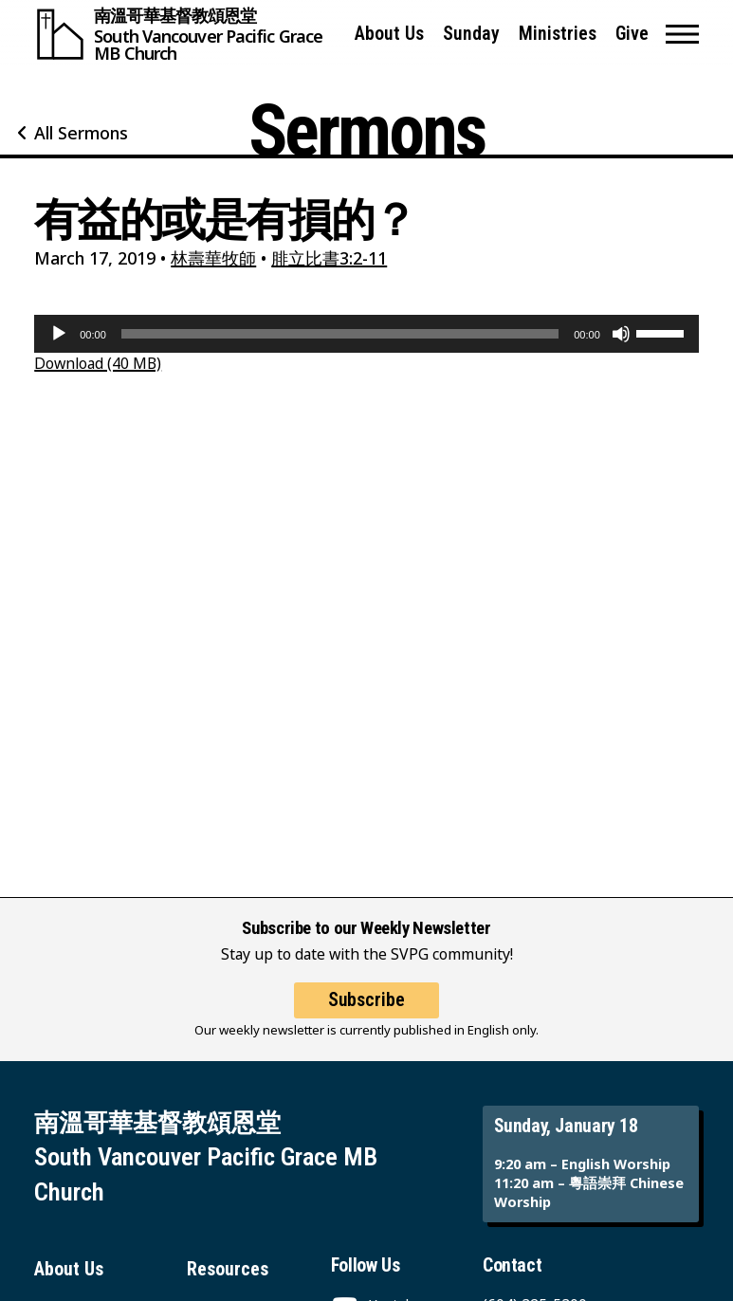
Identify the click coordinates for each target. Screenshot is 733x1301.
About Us (389, 34)
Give (632, 34)
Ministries (557, 34)
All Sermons (81, 132)
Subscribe (366, 1000)
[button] (682, 34)
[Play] (58, 333)
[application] (366, 334)
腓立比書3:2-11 (329, 258)
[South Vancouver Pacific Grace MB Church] (186, 34)
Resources (227, 1269)
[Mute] (621, 333)
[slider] (340, 334)
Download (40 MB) (97, 363)
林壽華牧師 (213, 258)
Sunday (471, 34)
